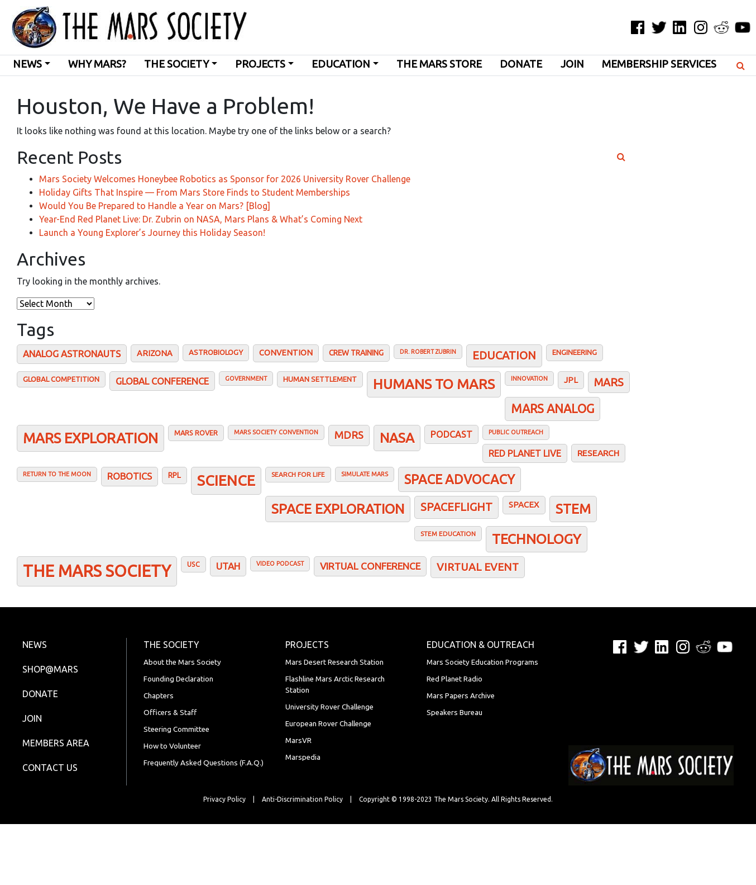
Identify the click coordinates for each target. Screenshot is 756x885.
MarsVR (298, 740)
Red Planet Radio (454, 679)
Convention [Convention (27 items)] (286, 352)
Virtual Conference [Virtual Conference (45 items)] (370, 566)
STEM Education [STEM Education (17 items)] (448, 533)
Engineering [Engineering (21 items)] (574, 352)
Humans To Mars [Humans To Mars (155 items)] (434, 384)
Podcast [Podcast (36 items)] (451, 434)
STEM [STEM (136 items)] (573, 509)
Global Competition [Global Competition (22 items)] (61, 379)
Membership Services (659, 64)
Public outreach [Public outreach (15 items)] (516, 432)
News (27, 64)
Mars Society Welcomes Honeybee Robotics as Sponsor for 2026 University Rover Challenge (224, 179)
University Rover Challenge (329, 707)
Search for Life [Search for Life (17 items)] (298, 474)
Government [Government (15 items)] (246, 378)
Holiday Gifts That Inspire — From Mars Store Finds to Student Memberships (194, 192)
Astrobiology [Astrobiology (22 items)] (216, 352)
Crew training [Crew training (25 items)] (356, 352)
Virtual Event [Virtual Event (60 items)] (478, 567)
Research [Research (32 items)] (598, 453)
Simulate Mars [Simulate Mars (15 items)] (364, 474)
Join (572, 64)
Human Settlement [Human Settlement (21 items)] (320, 379)
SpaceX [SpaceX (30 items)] (524, 504)
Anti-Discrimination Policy (302, 799)
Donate (521, 64)
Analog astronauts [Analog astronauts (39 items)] (72, 354)
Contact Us (50, 768)
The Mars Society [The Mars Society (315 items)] (97, 571)
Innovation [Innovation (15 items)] (529, 378)
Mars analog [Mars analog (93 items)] (552, 408)
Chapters (158, 696)
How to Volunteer (172, 746)
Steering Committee (176, 729)
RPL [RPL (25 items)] (174, 475)
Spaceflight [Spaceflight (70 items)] (456, 506)
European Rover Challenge (328, 724)
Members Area (55, 743)
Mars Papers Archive (461, 696)
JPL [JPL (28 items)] (571, 380)
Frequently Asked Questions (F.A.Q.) (203, 763)
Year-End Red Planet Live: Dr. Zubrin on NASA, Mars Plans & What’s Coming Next (200, 219)
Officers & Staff (170, 712)
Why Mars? (97, 64)
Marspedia (302, 757)
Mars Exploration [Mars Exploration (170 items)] (90, 438)
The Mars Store (439, 64)
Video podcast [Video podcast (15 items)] (280, 563)
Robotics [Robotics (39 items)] (129, 476)
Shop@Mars (50, 669)
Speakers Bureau (454, 712)
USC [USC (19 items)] (193, 564)
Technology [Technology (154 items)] (536, 539)
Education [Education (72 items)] (504, 355)
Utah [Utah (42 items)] (228, 566)
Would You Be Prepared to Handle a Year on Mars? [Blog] (154, 206)
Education (341, 64)
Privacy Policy (224, 799)
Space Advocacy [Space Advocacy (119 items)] (459, 479)
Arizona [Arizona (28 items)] (155, 353)
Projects (260, 64)
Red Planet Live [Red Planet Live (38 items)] (525, 453)
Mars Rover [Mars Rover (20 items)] (196, 433)
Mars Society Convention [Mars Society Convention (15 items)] (276, 432)
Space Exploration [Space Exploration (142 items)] (337, 509)
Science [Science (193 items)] (226, 480)
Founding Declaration (178, 679)
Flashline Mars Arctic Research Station (335, 684)
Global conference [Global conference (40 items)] (162, 381)
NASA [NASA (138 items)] (397, 438)
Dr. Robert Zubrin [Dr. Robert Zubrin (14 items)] (428, 351)
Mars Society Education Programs (482, 662)
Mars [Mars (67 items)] (609, 382)
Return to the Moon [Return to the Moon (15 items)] (57, 474)
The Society (176, 64)
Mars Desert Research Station (334, 662)
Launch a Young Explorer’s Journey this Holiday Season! (152, 233)
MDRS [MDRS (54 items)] (348, 435)
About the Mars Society (182, 662)
